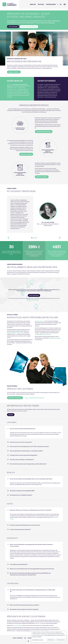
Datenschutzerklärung (34, 299)
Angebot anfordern (13, 72)
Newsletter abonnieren (15, 397)
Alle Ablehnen (51, 639)
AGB (25, 637)
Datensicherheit (51, 4)
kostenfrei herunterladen (55, 338)
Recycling (41, 4)
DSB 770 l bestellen (41, 177)
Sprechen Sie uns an (39, 321)
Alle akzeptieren (60, 639)
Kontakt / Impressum (17, 637)
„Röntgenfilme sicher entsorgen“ (43, 334)
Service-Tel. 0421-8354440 (29, 26)
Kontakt (10, 414)
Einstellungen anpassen (37, 639)
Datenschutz (31, 637)
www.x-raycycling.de (18, 625)
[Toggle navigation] (64, 4)
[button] (8, 238)
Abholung (33, 4)
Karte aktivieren (34, 295)
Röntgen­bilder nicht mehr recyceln (15, 332)
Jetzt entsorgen (13, 26)
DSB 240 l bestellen (26, 154)
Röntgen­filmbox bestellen (43, 131)
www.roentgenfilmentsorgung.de (34, 397)
